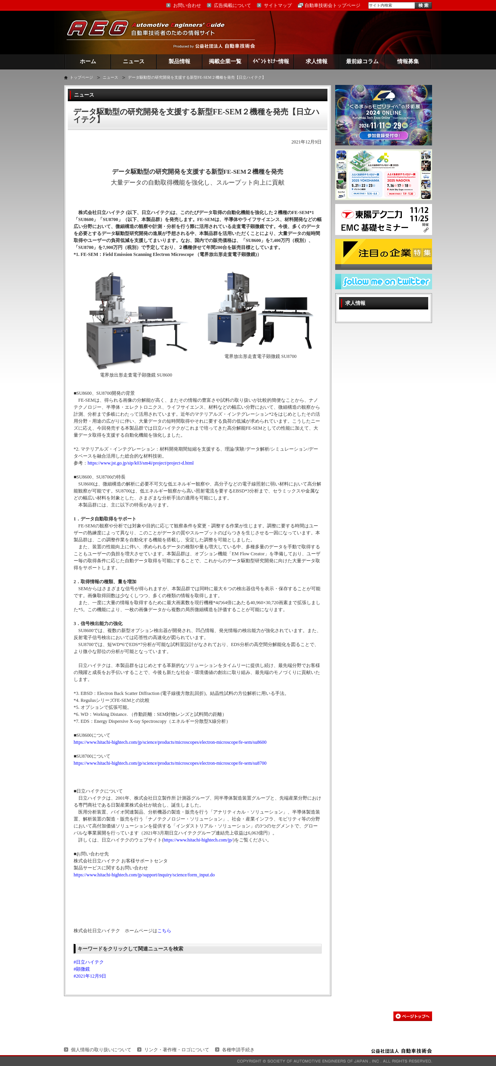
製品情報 (179, 61)
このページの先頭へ (412, 1016)
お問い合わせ (187, 5)
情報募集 (408, 61)
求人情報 (316, 61)
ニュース (134, 61)
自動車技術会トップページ (332, 5)
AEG (150, 32)
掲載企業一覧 (225, 61)
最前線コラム (362, 61)
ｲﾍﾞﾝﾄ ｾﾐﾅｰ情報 (271, 61)
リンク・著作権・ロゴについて (176, 1049)
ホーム (88, 61)
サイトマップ (278, 5)
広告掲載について (232, 5)
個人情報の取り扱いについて (101, 1049)
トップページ (81, 77)
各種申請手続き (238, 1049)
